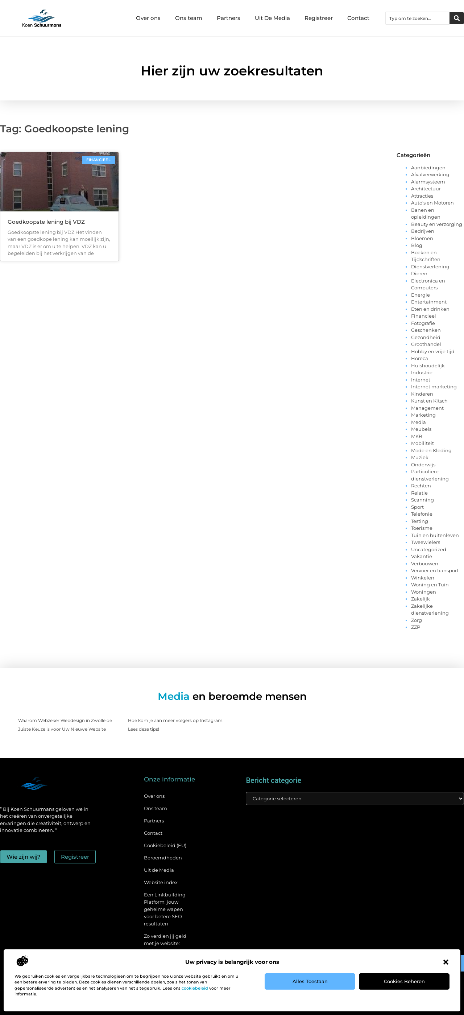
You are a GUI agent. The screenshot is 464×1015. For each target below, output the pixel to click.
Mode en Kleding (431, 450)
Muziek (419, 457)
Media (418, 422)
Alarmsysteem (428, 182)
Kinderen (422, 394)
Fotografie (423, 323)
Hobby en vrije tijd (433, 351)
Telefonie (421, 514)
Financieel (423, 316)
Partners (228, 18)
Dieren (419, 273)
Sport (417, 507)
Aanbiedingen (428, 167)
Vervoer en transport (435, 570)
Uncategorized (428, 549)
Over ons (148, 18)
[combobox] (418, 18)
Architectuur (426, 188)
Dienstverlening (430, 266)
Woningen (423, 592)
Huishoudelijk (428, 365)
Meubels (421, 429)
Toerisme (421, 528)
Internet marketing (434, 386)
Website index (161, 882)
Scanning (422, 500)
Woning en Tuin (430, 584)
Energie (420, 295)
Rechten (421, 485)
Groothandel (426, 344)
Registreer (318, 18)
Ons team (188, 18)
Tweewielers (425, 542)
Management (427, 408)
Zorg (416, 620)
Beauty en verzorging (436, 224)
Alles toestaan (310, 981)
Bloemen (422, 238)
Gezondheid (425, 337)
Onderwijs (423, 464)
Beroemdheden (163, 858)
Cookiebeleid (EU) (165, 845)
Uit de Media (159, 870)
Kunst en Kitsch (429, 401)
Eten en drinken (430, 309)
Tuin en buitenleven (435, 535)
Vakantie (421, 556)
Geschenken (426, 330)
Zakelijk (420, 599)
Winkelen (422, 578)
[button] (446, 962)
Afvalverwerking (430, 174)
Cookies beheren (404, 981)
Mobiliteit (422, 443)
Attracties (422, 196)
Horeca (419, 358)
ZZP (415, 627)
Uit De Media (272, 18)
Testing (419, 521)
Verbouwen (424, 563)
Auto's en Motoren (432, 203)
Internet (420, 380)
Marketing (423, 415)
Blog (416, 245)
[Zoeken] (457, 18)
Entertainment (429, 302)
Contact (358, 18)
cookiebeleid (195, 988)
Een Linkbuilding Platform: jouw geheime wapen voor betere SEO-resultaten (165, 909)
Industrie (421, 372)
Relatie (419, 493)
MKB (416, 436)
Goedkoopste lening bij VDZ (46, 221)
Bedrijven (422, 231)
